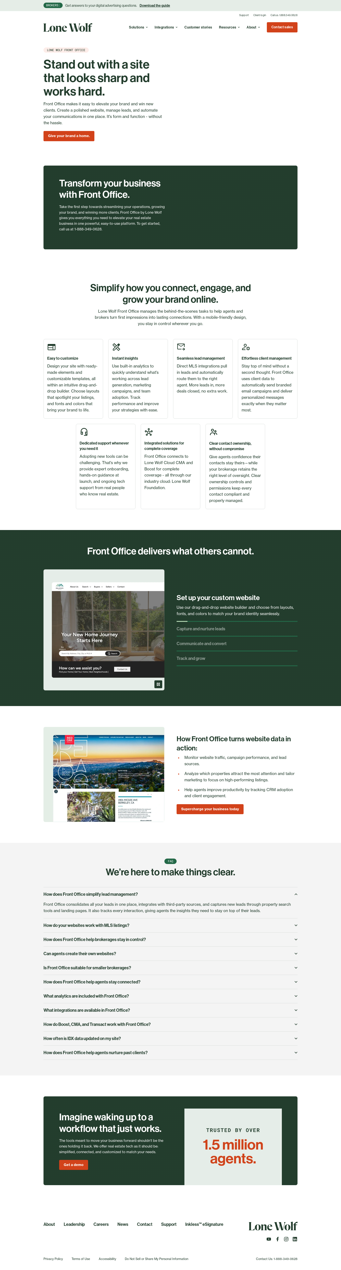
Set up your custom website (218, 598)
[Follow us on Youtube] (268, 1240)
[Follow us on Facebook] (277, 1240)
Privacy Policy (53, 1259)
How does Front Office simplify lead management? (170, 894)
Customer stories (198, 27)
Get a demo (74, 1165)
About (49, 1224)
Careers (101, 1224)
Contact (144, 1224)
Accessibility (107, 1259)
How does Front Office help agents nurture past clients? (170, 1052)
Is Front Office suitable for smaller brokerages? (170, 967)
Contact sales (282, 27)
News (122, 1224)
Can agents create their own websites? (170, 953)
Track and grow (191, 658)
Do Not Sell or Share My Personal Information (156, 1259)
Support (244, 15)
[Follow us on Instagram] (286, 1240)
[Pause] (158, 684)
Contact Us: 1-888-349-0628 (277, 1259)
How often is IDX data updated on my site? (170, 1038)
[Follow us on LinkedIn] (295, 1240)
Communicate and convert (202, 643)
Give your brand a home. (69, 136)
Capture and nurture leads (201, 628)
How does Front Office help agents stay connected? (170, 982)
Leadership (74, 1224)
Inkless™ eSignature (204, 1224)
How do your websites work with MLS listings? (170, 925)
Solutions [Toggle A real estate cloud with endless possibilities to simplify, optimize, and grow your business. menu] (138, 27)
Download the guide (155, 5)
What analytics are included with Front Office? (170, 996)
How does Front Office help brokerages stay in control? (170, 939)
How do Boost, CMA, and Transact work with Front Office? (170, 1024)
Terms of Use (81, 1259)
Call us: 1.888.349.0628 (284, 15)
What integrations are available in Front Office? (170, 1010)
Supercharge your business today (210, 809)
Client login (259, 15)
